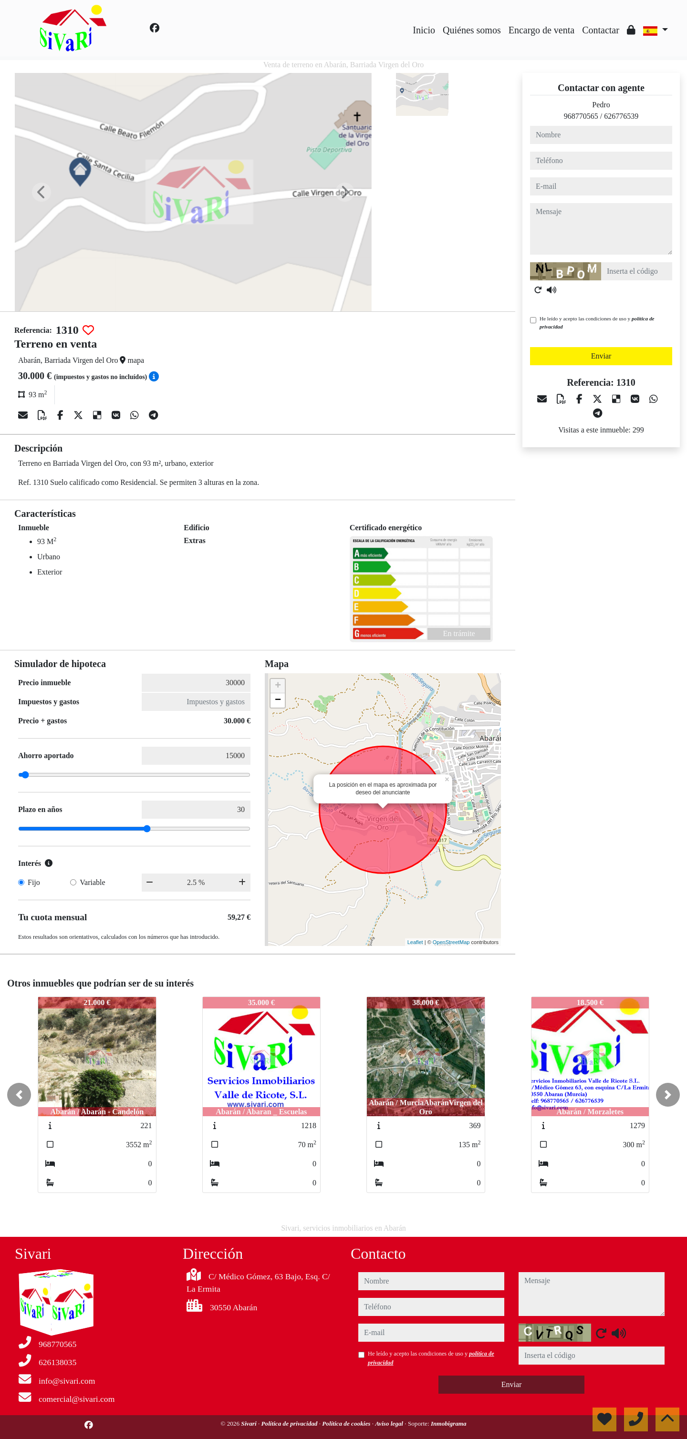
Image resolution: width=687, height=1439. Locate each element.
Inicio (424, 30)
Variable (92, 882)
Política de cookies (347, 1423)
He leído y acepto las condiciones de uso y (597, 322)
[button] (19, 1095)
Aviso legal (390, 1423)
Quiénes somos (472, 30)
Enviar (601, 356)
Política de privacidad (290, 1423)
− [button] (278, 700)
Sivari (249, 1423)
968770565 (581, 116)
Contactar (600, 30)
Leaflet (415, 942)
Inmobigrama (449, 1423)
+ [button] (278, 686)
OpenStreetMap (451, 942)
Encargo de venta (541, 30)
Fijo (34, 882)
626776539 (621, 116)
